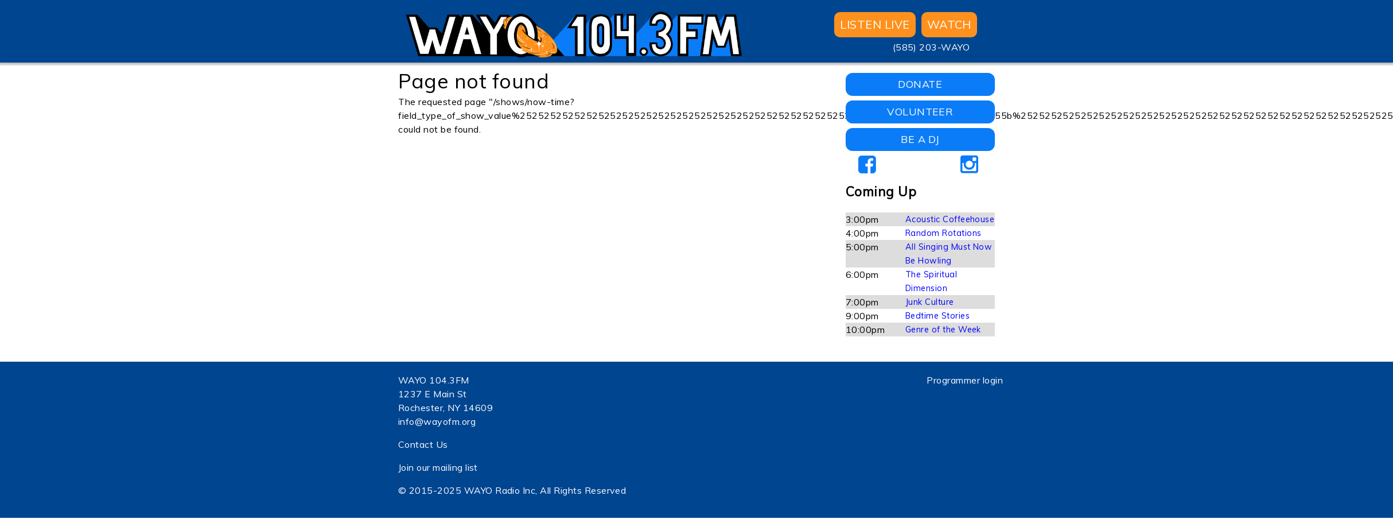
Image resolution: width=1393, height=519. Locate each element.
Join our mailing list (438, 467)
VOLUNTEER (920, 111)
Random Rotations (943, 233)
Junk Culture (929, 302)
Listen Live (874, 24)
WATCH (949, 24)
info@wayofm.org (437, 421)
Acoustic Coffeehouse (950, 219)
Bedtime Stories (937, 316)
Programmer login (965, 380)
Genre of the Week (943, 329)
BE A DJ (920, 139)
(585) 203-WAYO (931, 47)
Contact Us (423, 444)
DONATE (920, 84)
